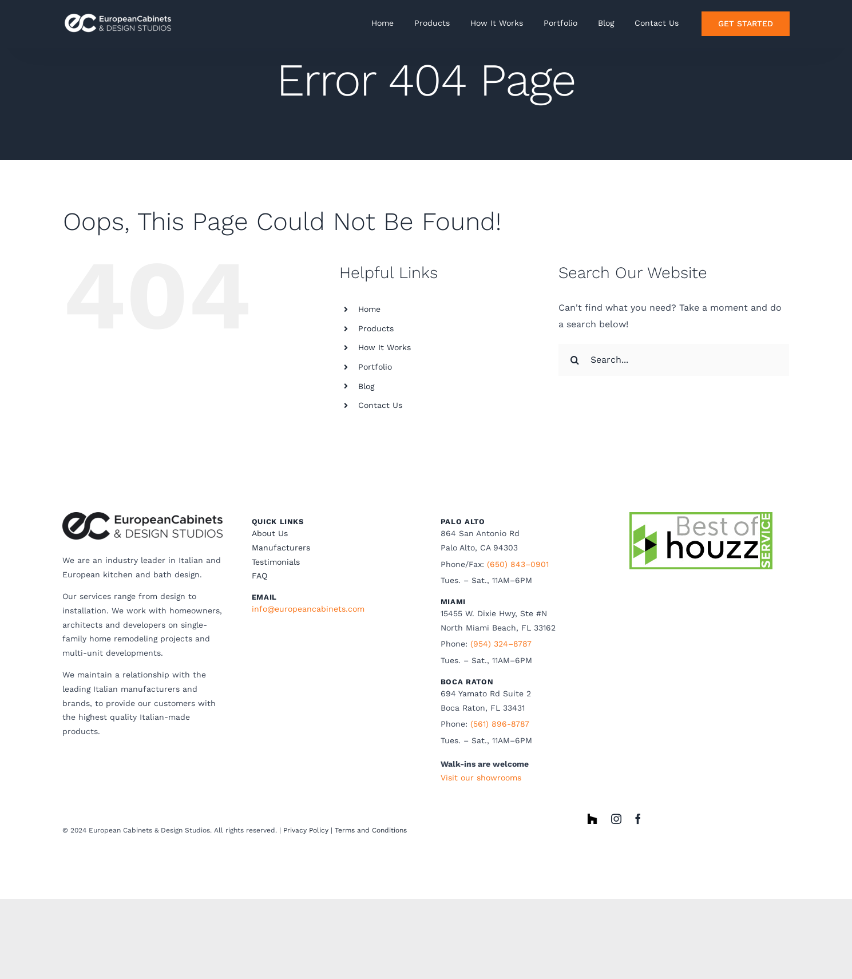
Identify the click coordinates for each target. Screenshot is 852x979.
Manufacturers (281, 547)
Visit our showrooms (481, 777)
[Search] (574, 360)
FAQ (259, 575)
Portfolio (375, 366)
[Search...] (673, 360)
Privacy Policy (305, 830)
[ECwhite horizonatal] (119, 12)
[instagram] (616, 819)
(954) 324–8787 (501, 643)
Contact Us (380, 405)
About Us (270, 533)
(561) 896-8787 (499, 723)
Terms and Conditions (371, 830)
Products (376, 328)
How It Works (384, 347)
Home (369, 309)
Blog (366, 386)
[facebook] (638, 819)
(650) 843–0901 (518, 564)
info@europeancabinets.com (308, 608)
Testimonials (276, 561)
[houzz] (592, 817)
